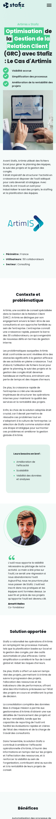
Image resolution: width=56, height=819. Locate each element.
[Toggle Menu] (49, 5)
